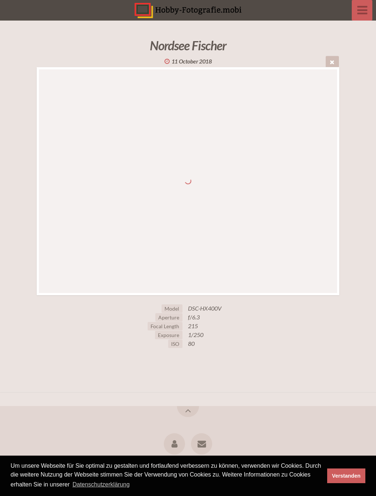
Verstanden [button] (346, 476)
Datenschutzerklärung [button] (101, 484)
